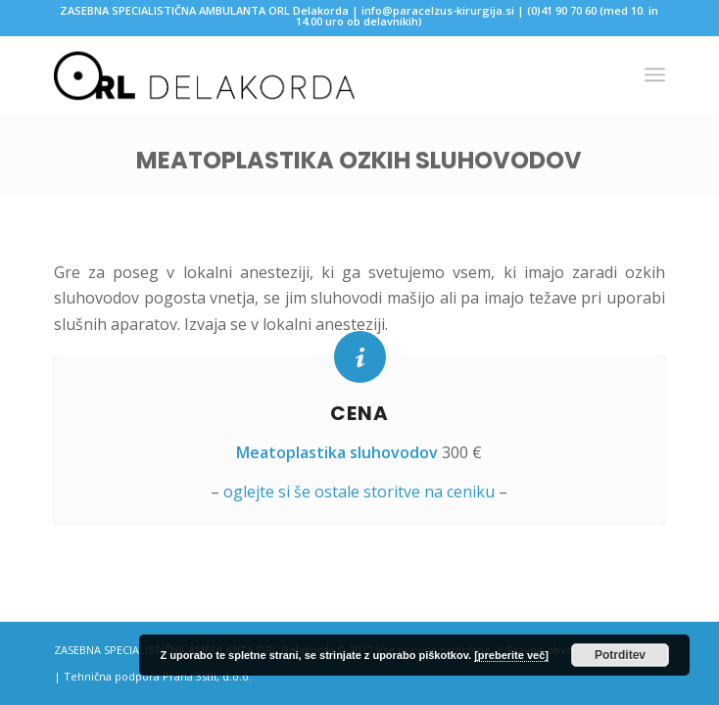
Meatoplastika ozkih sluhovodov (359, 160)
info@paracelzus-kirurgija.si (437, 10)
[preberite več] (511, 655)
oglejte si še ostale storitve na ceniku (359, 491)
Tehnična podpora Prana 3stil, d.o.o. (158, 676)
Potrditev (620, 655)
